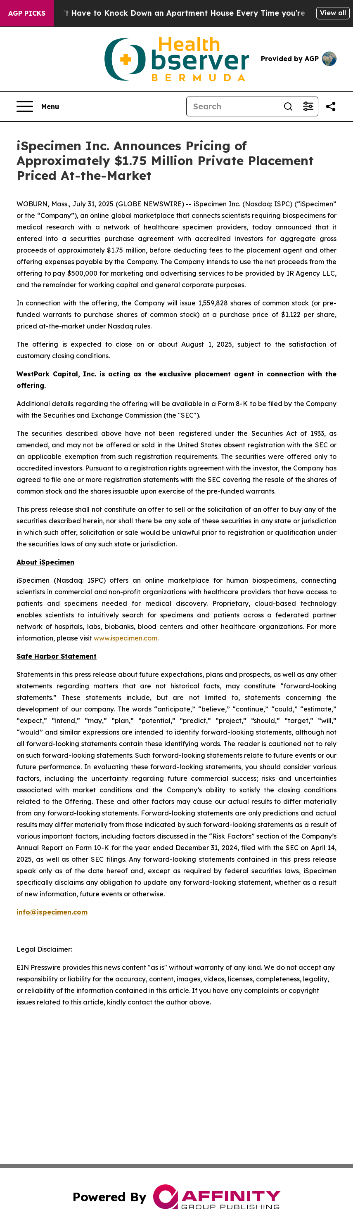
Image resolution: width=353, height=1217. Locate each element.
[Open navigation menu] (38, 106)
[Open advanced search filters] (308, 106)
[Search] (232, 106)
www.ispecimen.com (125, 638)
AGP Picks (26, 13)
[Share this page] (330, 106)
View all (333, 13)
